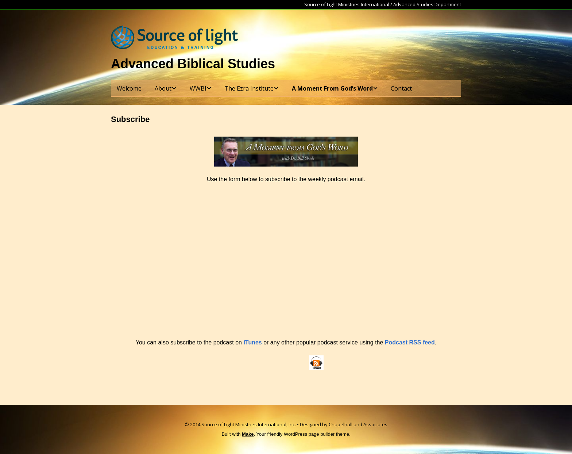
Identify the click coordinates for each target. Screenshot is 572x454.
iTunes (252, 342)
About (163, 88)
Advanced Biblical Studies (193, 63)
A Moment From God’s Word (332, 88)
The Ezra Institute (249, 88)
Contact (401, 88)
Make (248, 434)
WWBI (198, 88)
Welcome (129, 88)
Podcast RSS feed (410, 342)
